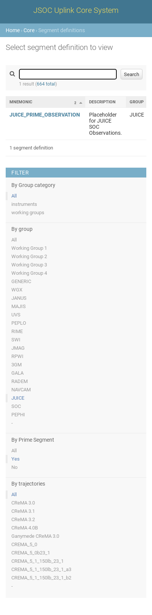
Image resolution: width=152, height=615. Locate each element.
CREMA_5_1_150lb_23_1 (37, 561)
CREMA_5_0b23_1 (30, 553)
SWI (15, 340)
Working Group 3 (29, 265)
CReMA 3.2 (23, 519)
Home (13, 30)
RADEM (19, 381)
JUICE (17, 398)
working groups (27, 212)
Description (102, 102)
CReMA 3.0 (23, 503)
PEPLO (18, 323)
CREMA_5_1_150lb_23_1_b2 (41, 578)
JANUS (19, 298)
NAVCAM (21, 389)
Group (137, 102)
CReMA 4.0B (24, 528)
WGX (16, 290)
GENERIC (21, 281)
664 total (46, 84)
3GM (16, 364)
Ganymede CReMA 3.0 (35, 536)
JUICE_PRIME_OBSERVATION (44, 115)
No (14, 467)
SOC (16, 406)
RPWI (17, 356)
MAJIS (18, 306)
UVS (15, 315)
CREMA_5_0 (24, 544)
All (14, 196)
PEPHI (18, 414)
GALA (17, 373)
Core (29, 30)
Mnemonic (20, 102)
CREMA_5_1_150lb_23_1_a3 (41, 569)
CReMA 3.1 (23, 511)
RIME (17, 331)
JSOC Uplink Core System (76, 10)
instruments (24, 204)
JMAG (18, 348)
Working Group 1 (29, 248)
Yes (15, 459)
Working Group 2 (29, 256)
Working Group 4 (29, 273)
